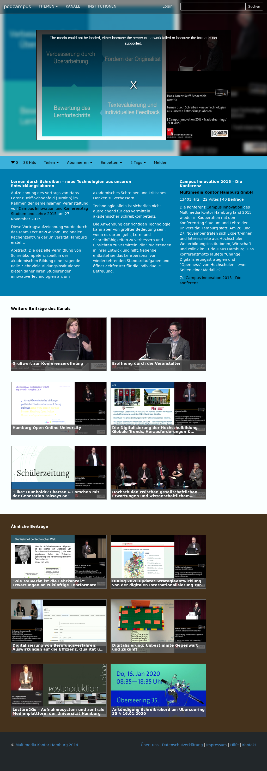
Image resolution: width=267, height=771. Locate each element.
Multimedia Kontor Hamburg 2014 (47, 745)
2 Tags (138, 162)
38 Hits (29, 162)
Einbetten (111, 162)
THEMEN (48, 6)
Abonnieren (79, 162)
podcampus (17, 6)
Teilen (51, 162)
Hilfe (234, 745)
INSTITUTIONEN (102, 6)
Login (167, 6)
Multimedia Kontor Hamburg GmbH (216, 192)
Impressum (216, 745)
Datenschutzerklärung (182, 745)
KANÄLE (73, 6)
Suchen (254, 6)
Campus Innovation (224, 207)
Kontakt (249, 745)
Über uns (150, 745)
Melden (160, 162)
